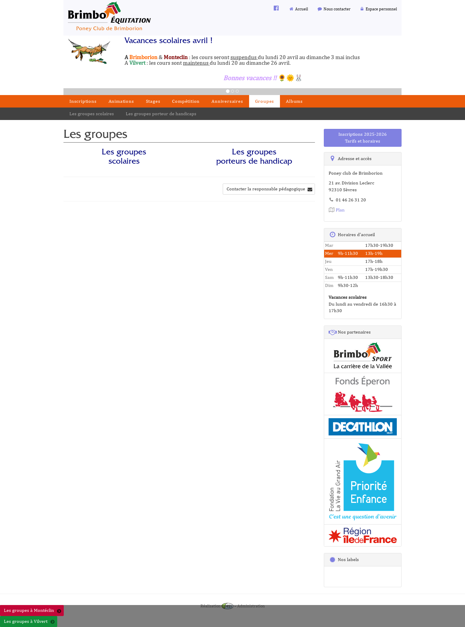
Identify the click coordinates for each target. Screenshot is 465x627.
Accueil (298, 8)
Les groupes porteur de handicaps (161, 113)
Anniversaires (227, 101)
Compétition (186, 101)
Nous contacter (334, 8)
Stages (153, 101)
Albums (294, 101)
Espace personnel (378, 8)
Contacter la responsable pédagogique (269, 189)
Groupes (264, 101)
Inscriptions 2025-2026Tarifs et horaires (362, 137)
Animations (121, 101)
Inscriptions (83, 101)
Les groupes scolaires (91, 113)
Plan (337, 210)
